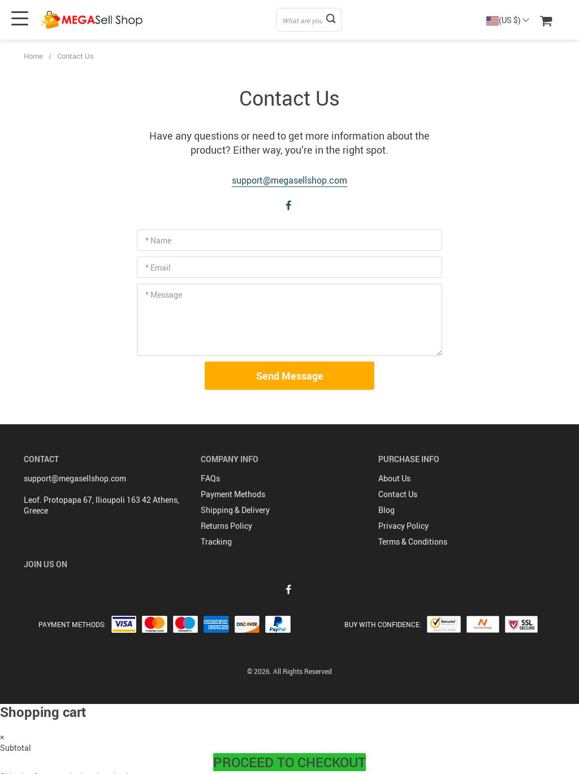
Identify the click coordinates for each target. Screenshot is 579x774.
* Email (158, 267)
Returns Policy (226, 525)
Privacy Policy (403, 525)
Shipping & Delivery (235, 510)
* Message (163, 294)
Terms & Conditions (412, 541)
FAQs (210, 478)
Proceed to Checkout (289, 762)
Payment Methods (233, 494)
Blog (386, 510)
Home (33, 56)
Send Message (289, 375)
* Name (158, 240)
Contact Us (397, 494)
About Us (394, 478)
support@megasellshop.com (289, 180)
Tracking (216, 541)
